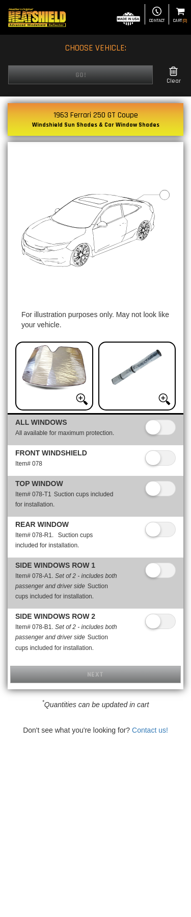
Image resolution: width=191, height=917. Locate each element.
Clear (174, 75)
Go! (80, 75)
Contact (157, 15)
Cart (180, 15)
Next (95, 674)
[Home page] (37, 17)
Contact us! (150, 730)
